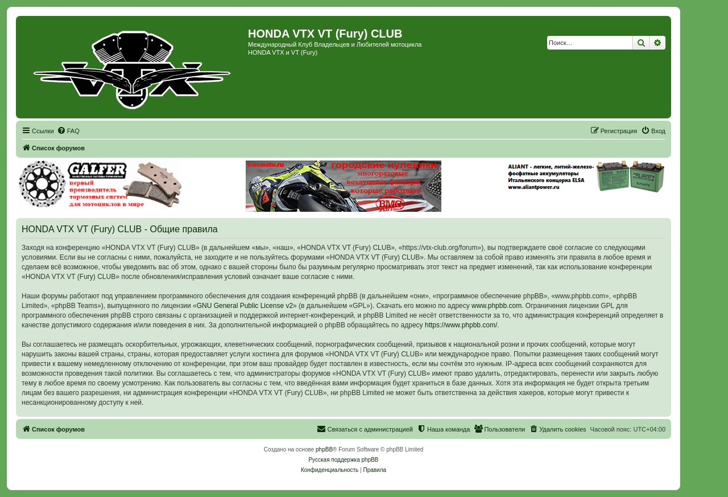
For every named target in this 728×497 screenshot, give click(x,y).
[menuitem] (68, 131)
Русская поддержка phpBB (343, 460)
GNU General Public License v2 (245, 306)
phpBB (324, 449)
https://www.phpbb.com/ (461, 325)
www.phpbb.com (496, 306)
